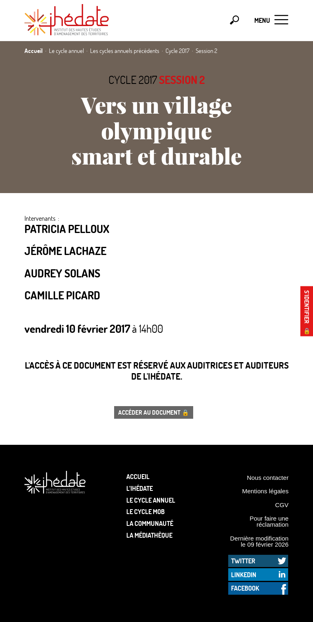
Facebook (245, 588)
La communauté (149, 523)
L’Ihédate (139, 488)
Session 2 (182, 80)
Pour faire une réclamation (269, 521)
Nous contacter (268, 477)
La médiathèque (149, 535)
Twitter (243, 560)
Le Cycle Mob (145, 511)
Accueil (138, 476)
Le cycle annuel (150, 500)
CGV (282, 504)
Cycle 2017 (132, 80)
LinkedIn (243, 574)
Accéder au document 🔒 (153, 412)
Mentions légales (265, 491)
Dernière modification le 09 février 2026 (259, 541)
